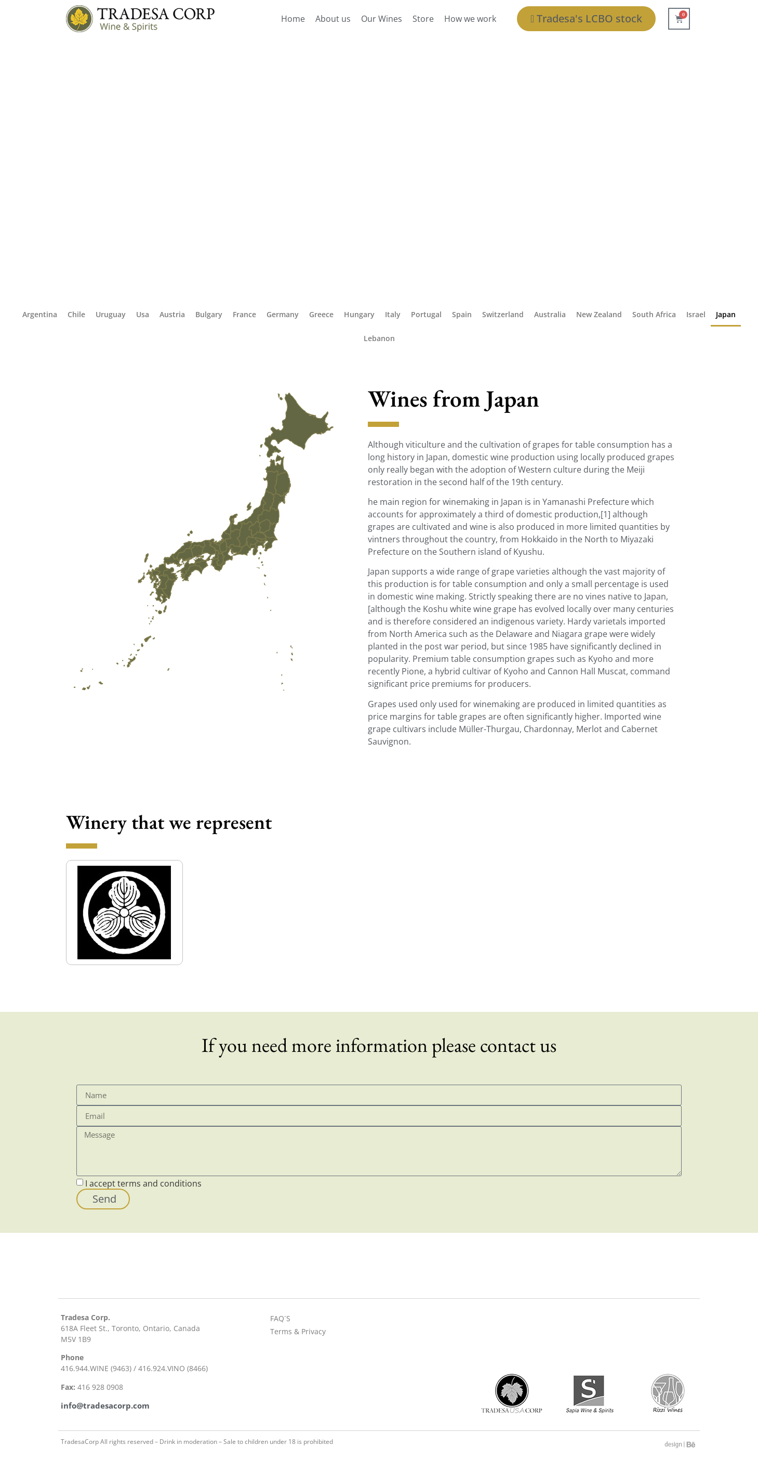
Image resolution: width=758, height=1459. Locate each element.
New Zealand (599, 314)
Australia (550, 314)
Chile (76, 314)
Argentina (39, 314)
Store (423, 18)
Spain (462, 314)
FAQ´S (280, 1318)
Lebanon (379, 338)
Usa (142, 314)
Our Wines (381, 18)
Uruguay (111, 314)
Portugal (426, 314)
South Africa (654, 314)
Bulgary (208, 314)
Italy (393, 314)
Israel (696, 314)
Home (293, 18)
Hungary (359, 314)
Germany (283, 314)
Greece (321, 314)
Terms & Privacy (298, 1331)
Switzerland (503, 314)
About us (333, 18)
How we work (470, 18)
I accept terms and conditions (143, 1183)
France (244, 314)
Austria (172, 314)
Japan (726, 314)
